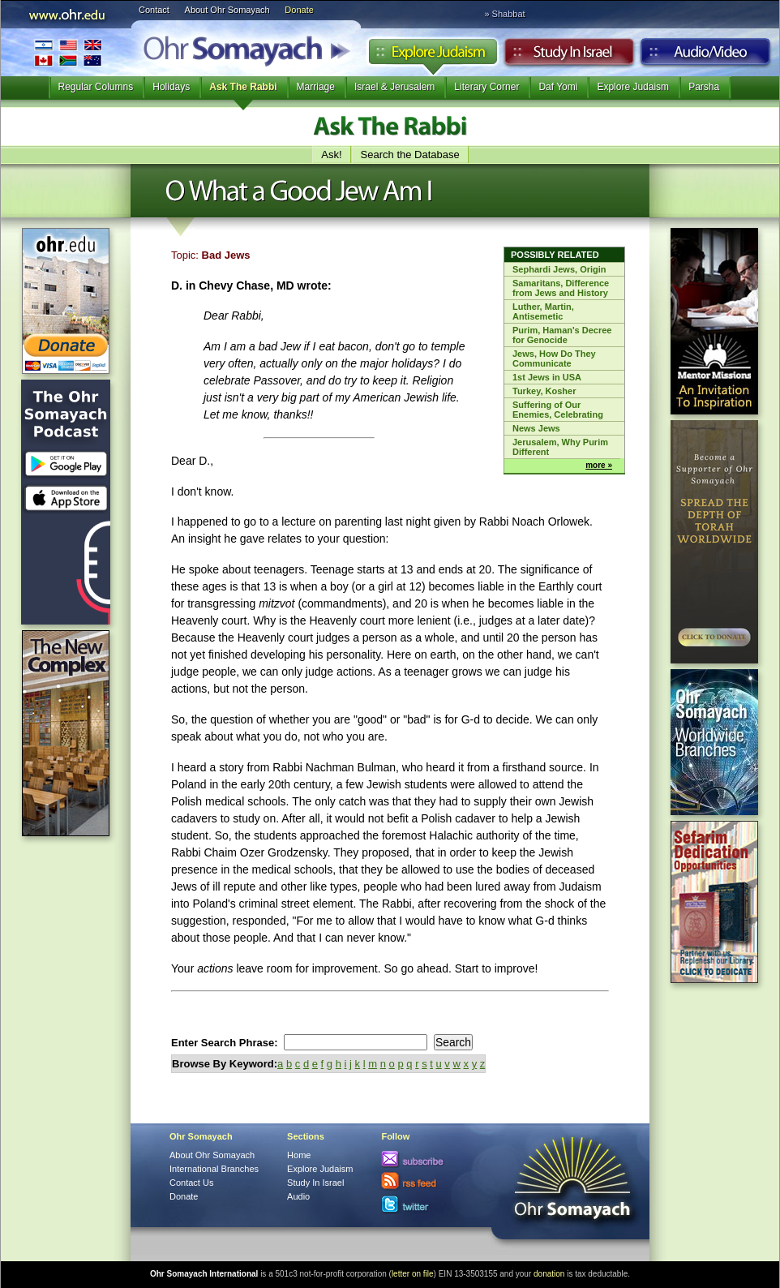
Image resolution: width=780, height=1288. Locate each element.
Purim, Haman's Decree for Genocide (561, 335)
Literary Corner (486, 86)
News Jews (536, 428)
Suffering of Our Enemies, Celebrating (557, 409)
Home (299, 1155)
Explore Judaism (432, 56)
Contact (154, 10)
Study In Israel (315, 1182)
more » (598, 465)
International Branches (68, 52)
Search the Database (410, 154)
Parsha (703, 86)
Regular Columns (96, 86)
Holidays (171, 86)
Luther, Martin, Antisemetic (543, 311)
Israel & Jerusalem (394, 86)
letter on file (413, 1273)
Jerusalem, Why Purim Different (560, 447)
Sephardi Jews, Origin (559, 269)
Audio (705, 56)
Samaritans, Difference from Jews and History (560, 288)
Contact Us (191, 1182)
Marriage (316, 86)
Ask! (331, 154)
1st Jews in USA (546, 377)
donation (549, 1273)
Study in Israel (569, 56)
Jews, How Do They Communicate (554, 358)
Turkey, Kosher (544, 391)
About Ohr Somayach (227, 10)
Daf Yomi (557, 86)
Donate (299, 10)
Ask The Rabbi (242, 86)
